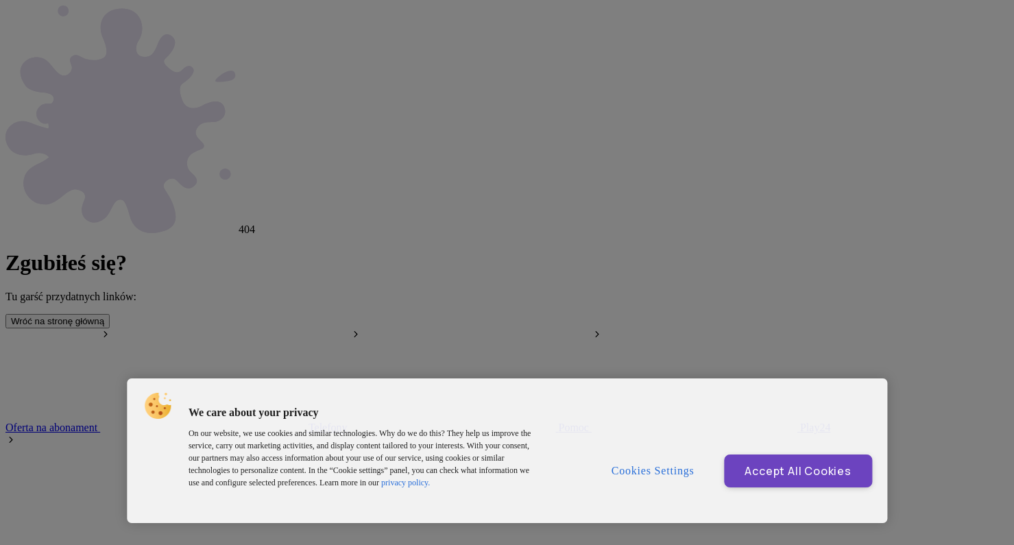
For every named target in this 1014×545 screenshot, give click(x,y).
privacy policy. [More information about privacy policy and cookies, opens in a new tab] (405, 482)
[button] (157, 405)
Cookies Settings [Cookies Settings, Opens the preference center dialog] (653, 470)
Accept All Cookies (798, 471)
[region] (507, 450)
